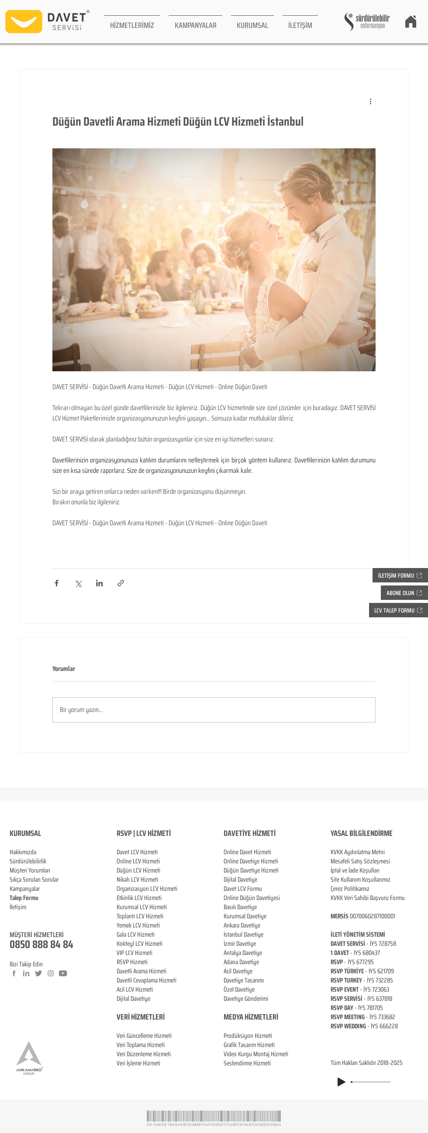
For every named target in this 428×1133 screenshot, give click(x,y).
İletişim (18, 907)
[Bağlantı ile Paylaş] (121, 583)
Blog (15, 916)
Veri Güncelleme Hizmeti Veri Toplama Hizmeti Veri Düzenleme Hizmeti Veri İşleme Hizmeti (144, 1040)
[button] (132, 21)
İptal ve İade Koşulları (355, 870)
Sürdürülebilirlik (28, 861)
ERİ (160, 1017)
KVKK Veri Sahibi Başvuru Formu (368, 898)
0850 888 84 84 (41, 944)
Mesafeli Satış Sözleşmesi (360, 861)
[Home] (410, 21)
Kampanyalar (25, 888)
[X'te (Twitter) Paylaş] (78, 583)
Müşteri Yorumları (30, 870)
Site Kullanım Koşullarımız (360, 879)
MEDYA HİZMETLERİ (251, 1017)
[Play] (341, 1082)
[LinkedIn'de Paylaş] (99, 583)
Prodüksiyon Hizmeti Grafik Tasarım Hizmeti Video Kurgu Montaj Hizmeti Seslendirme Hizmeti (256, 1049)
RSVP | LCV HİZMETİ (144, 833)
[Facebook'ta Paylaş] (56, 583)
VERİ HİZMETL (136, 1017)
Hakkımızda (23, 852)
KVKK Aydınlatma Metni (358, 852)
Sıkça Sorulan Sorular (34, 879)
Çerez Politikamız (350, 888)
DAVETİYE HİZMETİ (250, 833)
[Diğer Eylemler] (370, 101)
